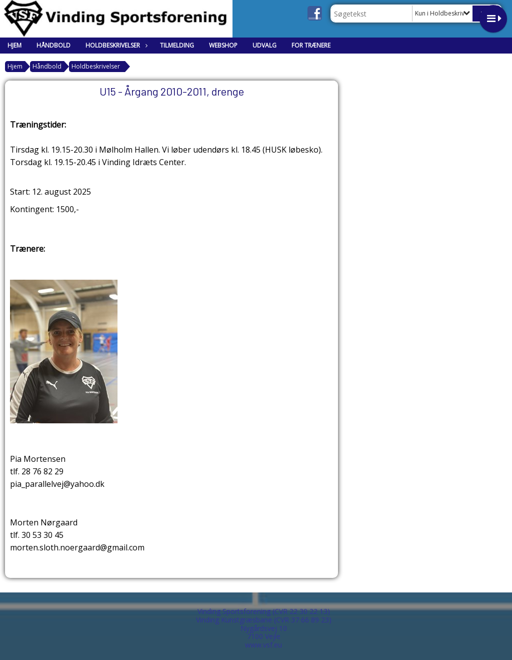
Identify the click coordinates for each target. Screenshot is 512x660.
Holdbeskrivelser (115, 45)
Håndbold (53, 45)
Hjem (15, 45)
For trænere (311, 45)
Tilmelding (177, 45)
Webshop (223, 45)
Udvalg (264, 45)
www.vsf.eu (263, 644)
